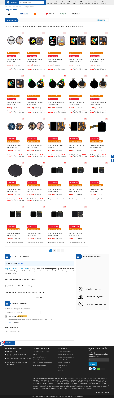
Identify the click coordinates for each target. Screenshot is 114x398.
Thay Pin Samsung (62, 381)
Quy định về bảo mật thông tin (65, 354)
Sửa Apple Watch (83, 383)
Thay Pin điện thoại (65, 380)
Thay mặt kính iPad (58, 385)
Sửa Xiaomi (96, 381)
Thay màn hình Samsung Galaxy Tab (42, 385)
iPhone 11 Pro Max (72, 381)
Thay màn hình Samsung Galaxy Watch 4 (98, 103)
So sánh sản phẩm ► (63, 365)
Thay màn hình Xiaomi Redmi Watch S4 (14, 61)
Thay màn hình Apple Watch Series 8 (75, 190)
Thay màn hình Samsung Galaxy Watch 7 (35, 103)
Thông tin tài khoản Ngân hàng (66, 357)
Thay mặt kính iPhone (89, 380)
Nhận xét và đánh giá (12, 327)
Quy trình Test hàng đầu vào (65, 351)
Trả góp (35, 354)
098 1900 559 (10, 360)
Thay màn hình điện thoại (39, 380)
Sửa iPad (66, 383)
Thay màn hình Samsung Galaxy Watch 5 (77, 103)
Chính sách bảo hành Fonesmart (41, 359)
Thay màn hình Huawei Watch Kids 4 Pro (97, 146)
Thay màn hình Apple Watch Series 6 (13, 234)
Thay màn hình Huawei (75, 388)
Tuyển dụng (61, 370)
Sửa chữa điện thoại (38, 378)
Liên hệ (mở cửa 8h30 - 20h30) (41, 351)
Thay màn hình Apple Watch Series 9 (55, 190)
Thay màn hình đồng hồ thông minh (16, 269)
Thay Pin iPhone (99, 380)
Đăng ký (93, 364)
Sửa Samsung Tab (74, 383)
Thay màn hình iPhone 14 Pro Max (60, 386)
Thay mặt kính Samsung (50, 381)
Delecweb (106, 392)
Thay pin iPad (86, 385)
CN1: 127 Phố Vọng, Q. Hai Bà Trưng (16, 354)
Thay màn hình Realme (63, 388)
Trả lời (9, 322)
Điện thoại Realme (69, 378)
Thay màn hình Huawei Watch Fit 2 (76, 146)
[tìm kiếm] (42, 2)
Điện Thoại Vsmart (102, 378)
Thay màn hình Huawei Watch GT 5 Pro (14, 146)
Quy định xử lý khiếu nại (64, 362)
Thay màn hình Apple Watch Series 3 (75, 234)
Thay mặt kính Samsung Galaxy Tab (72, 385)
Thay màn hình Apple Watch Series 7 (96, 190)
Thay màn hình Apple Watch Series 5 (34, 234)
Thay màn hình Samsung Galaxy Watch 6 (56, 103)
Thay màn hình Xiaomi (39, 388)
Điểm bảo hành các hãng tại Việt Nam (43, 362)
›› (62, 251)
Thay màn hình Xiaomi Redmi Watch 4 (34, 61)
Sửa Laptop (92, 383)
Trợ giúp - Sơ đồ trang (63, 359)
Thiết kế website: (99, 392)
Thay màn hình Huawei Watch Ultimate (34, 146)
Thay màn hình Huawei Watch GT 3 (34, 190)
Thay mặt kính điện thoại (53, 380)
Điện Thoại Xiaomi (59, 378)
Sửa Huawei (49, 383)
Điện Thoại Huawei (92, 378)
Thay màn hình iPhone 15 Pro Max (79, 386)
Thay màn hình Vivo (87, 388)
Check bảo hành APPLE (39, 365)
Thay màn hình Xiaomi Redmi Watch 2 (14, 103)
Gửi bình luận (10, 343)
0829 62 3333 (10, 364)
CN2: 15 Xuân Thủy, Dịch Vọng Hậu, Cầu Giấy (19, 358)
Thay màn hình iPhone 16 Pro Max (98, 386)
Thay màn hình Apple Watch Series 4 (55, 234)
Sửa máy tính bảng (58, 383)
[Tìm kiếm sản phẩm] (31, 2)
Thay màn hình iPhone (77, 380)
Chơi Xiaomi (61, 367)
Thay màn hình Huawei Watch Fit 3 (55, 146)
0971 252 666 (10, 356)
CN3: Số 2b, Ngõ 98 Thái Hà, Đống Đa (17, 362)
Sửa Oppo (102, 381)
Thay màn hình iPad (101, 383)
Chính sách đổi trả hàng (39, 357)
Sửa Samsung (88, 381)
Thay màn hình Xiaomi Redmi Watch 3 (55, 61)
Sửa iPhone (81, 381)
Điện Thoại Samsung (80, 378)
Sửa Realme (42, 383)
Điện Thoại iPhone (49, 378)
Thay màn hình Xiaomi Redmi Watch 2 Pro (76, 61)
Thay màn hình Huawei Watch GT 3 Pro (14, 190)
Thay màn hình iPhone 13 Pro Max (42, 386)
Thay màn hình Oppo (50, 388)
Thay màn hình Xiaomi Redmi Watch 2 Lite (97, 61)
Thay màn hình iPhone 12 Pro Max (99, 385)
